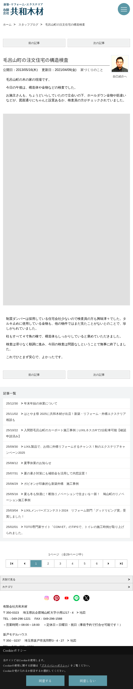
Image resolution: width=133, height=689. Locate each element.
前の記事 (34, 43)
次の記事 (99, 43)
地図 (82, 612)
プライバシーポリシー (54, 665)
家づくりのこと (91, 70)
